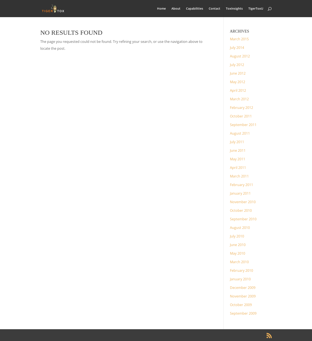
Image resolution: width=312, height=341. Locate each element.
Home (161, 9)
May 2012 (237, 82)
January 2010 (240, 279)
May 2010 (237, 253)
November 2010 (243, 202)
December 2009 (242, 287)
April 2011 (238, 167)
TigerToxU (255, 9)
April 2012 (238, 90)
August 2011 (240, 133)
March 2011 (239, 176)
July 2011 (237, 142)
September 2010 (243, 219)
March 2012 (239, 99)
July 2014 (237, 47)
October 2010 (241, 210)
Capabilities (194, 9)
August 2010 (240, 227)
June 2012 (238, 73)
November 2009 (243, 296)
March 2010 (239, 262)
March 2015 (239, 39)
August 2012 (240, 56)
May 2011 (237, 159)
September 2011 (243, 124)
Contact (214, 9)
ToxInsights (234, 9)
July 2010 (237, 236)
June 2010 (238, 244)
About (175, 9)
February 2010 (241, 270)
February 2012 (241, 107)
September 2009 (243, 313)
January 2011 (240, 193)
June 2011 (238, 150)
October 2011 (241, 116)
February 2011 (241, 184)
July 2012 (237, 64)
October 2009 (241, 304)
